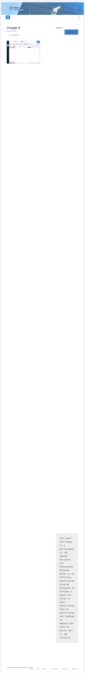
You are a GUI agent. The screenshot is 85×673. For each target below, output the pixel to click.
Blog (38, 669)
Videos (44, 669)
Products (74, 669)
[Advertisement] (67, 50)
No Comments (14, 35)
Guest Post (65, 669)
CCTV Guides (54, 669)
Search (59, 27)
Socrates (30, 667)
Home (31, 669)
